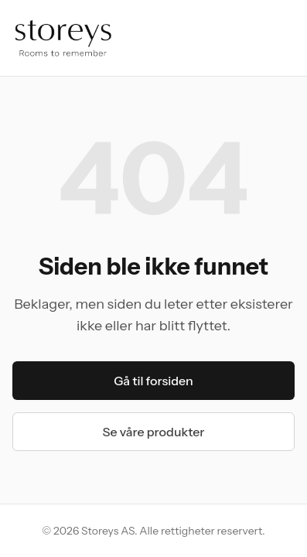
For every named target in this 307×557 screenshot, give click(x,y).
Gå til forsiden (153, 380)
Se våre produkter (154, 431)
